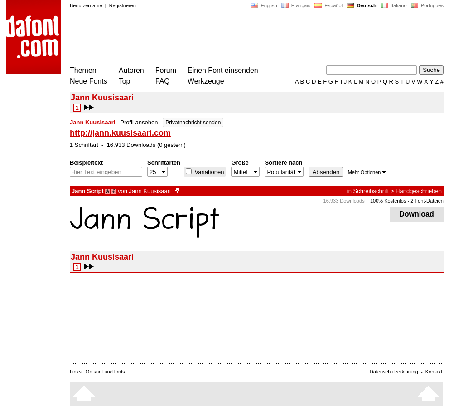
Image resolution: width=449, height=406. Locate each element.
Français (296, 5)
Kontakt (433, 371)
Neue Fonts (88, 81)
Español (328, 5)
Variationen (208, 172)
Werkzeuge (206, 81)
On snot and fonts (105, 371)
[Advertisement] (235, 39)
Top (124, 81)
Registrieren (122, 5)
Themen (83, 70)
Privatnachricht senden (193, 122)
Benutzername (86, 5)
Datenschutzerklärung (394, 371)
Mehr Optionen (367, 172)
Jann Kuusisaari (150, 191)
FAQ (162, 81)
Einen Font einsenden (223, 70)
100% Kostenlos (388, 200)
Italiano (393, 5)
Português (427, 5)
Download (416, 214)
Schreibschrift (371, 191)
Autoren (131, 70)
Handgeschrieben (419, 191)
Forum (165, 70)
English (263, 5)
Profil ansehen (139, 122)
